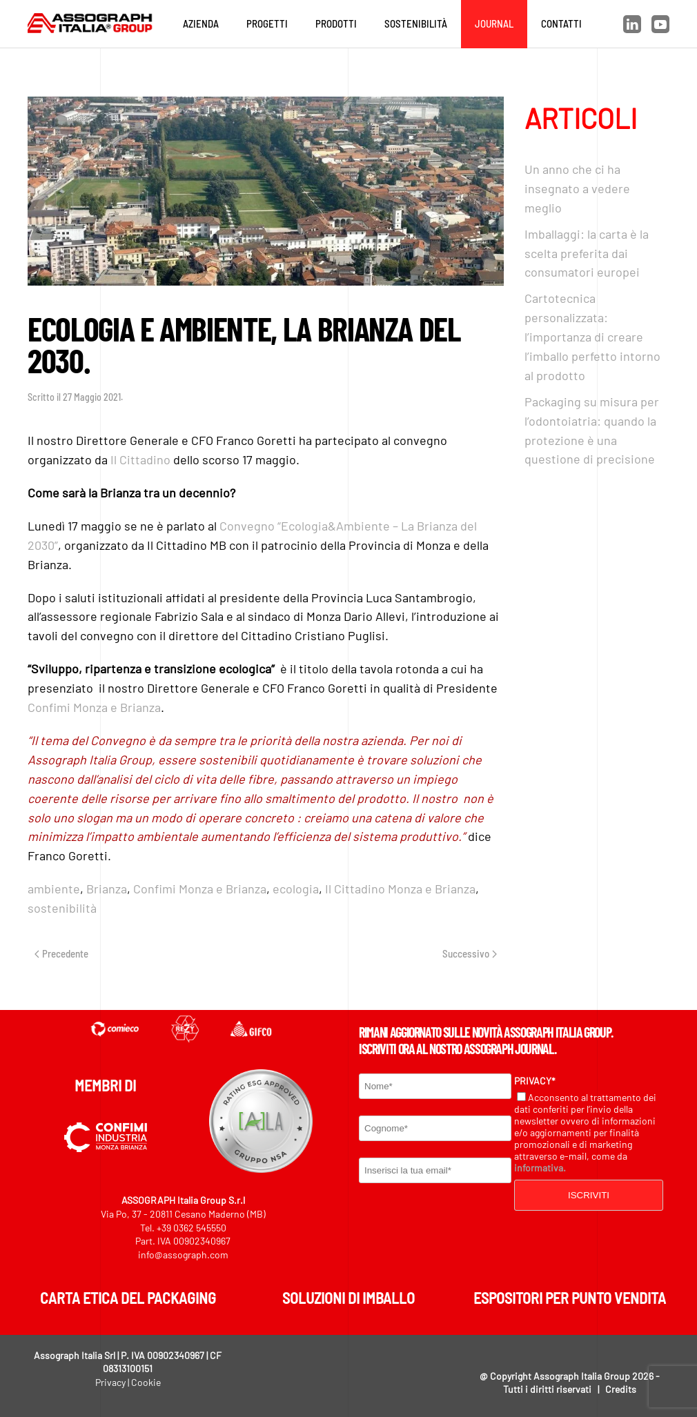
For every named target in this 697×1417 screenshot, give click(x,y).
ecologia (296, 888)
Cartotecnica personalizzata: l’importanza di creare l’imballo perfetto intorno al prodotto (592, 336)
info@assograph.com (183, 1254)
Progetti (267, 23)
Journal (494, 23)
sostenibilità (62, 907)
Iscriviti (588, 1195)
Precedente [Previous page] (61, 953)
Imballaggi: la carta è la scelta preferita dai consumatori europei (586, 253)
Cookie (146, 1382)
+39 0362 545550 (191, 1227)
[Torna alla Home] (93, 24)
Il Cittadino (140, 459)
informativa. (540, 1167)
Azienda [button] (201, 23)
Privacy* (535, 1081)
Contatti (561, 23)
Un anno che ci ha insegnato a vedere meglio (577, 188)
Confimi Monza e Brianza (94, 707)
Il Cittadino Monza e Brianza (400, 888)
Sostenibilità (415, 23)
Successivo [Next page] (469, 953)
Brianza (106, 888)
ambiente (54, 888)
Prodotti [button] (336, 23)
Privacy (110, 1382)
